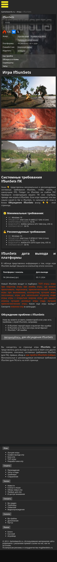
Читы (5, 66)
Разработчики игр (15, 473)
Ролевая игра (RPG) (38, 36)
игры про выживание (13, 297)
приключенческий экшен (42, 294)
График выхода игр (16, 466)
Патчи (10, 534)
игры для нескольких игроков (32, 300)
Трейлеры (12, 517)
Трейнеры (12, 486)
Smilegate (21, 50)
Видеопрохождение (16, 521)
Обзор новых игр (15, 502)
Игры (19, 12)
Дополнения (13, 532)
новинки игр (17, 311)
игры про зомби (26, 291)
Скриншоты (8, 62)
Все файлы (12, 530)
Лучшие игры (13, 464)
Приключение (23, 36)
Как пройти (8, 55)
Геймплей (12, 519)
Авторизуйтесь (18, 342)
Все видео (12, 515)
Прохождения (13, 482)
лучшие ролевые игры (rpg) (28, 305)
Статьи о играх (14, 499)
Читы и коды (13, 484)
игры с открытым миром (22, 303)
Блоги (10, 543)
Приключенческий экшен (28, 40)
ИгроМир (12, 548)
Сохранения (13, 488)
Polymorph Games (25, 47)
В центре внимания (16, 506)
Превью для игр (15, 504)
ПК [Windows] (23, 43)
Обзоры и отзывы (11, 59)
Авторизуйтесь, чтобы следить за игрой (20, 27)
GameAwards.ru (8, 12)
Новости (11, 497)
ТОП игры (44, 288)
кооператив (33, 297)
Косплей (11, 546)
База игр (11, 469)
